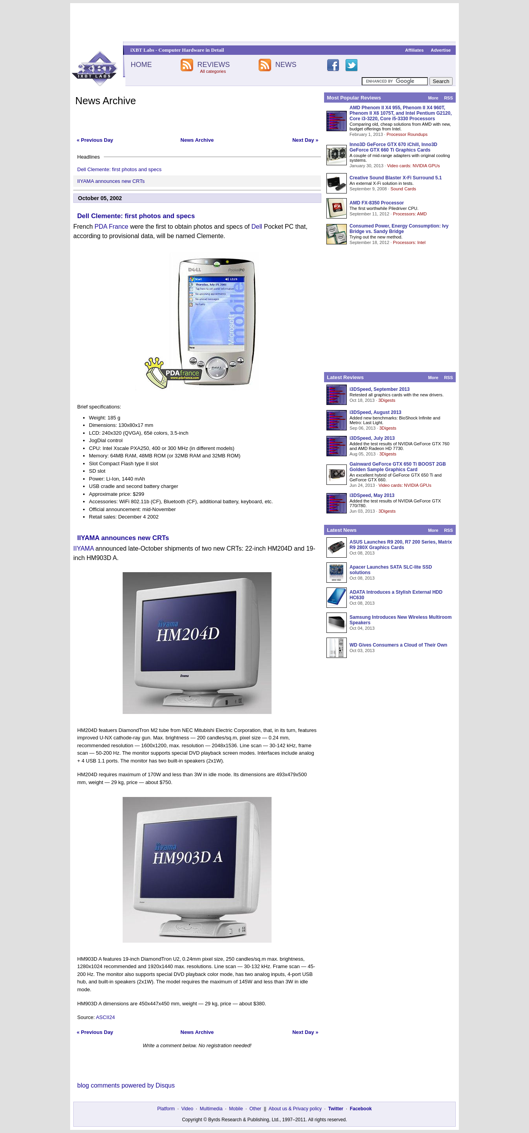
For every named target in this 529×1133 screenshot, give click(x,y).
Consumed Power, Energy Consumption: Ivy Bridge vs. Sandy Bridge (399, 228)
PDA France (111, 226)
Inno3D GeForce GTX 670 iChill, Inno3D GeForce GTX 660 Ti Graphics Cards (393, 147)
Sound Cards (403, 188)
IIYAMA (83, 548)
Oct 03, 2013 (362, 650)
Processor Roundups (407, 134)
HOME (141, 65)
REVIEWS (213, 65)
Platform (166, 1108)
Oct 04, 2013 (362, 628)
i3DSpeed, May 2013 (372, 495)
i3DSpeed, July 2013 (372, 438)
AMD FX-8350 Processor (377, 203)
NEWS (286, 65)
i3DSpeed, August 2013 (375, 412)
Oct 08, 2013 (362, 553)
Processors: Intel (409, 242)
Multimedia (211, 1108)
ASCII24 (105, 1017)
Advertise (441, 50)
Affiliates (414, 50)
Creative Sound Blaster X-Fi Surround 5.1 (396, 178)
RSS (448, 98)
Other (255, 1108)
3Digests (386, 400)
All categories (213, 71)
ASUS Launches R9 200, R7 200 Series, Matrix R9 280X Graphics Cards (401, 544)
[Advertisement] (264, 22)
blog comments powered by (126, 1085)
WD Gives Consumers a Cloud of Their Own (398, 645)
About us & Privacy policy (294, 1108)
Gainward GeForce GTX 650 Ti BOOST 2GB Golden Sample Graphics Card (398, 466)
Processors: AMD (410, 213)
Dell (256, 226)
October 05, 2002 (100, 198)
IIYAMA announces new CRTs (111, 181)
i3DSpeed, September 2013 (379, 389)
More (433, 98)
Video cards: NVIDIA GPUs (413, 165)
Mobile (236, 1108)
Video (187, 1108)
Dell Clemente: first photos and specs (119, 169)
